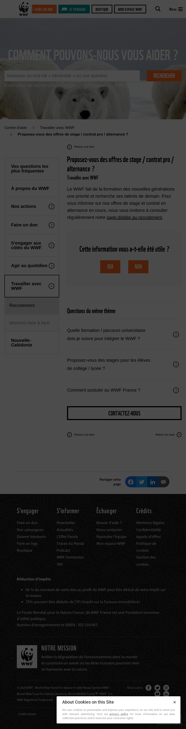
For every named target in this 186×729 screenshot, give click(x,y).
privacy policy (118, 714)
